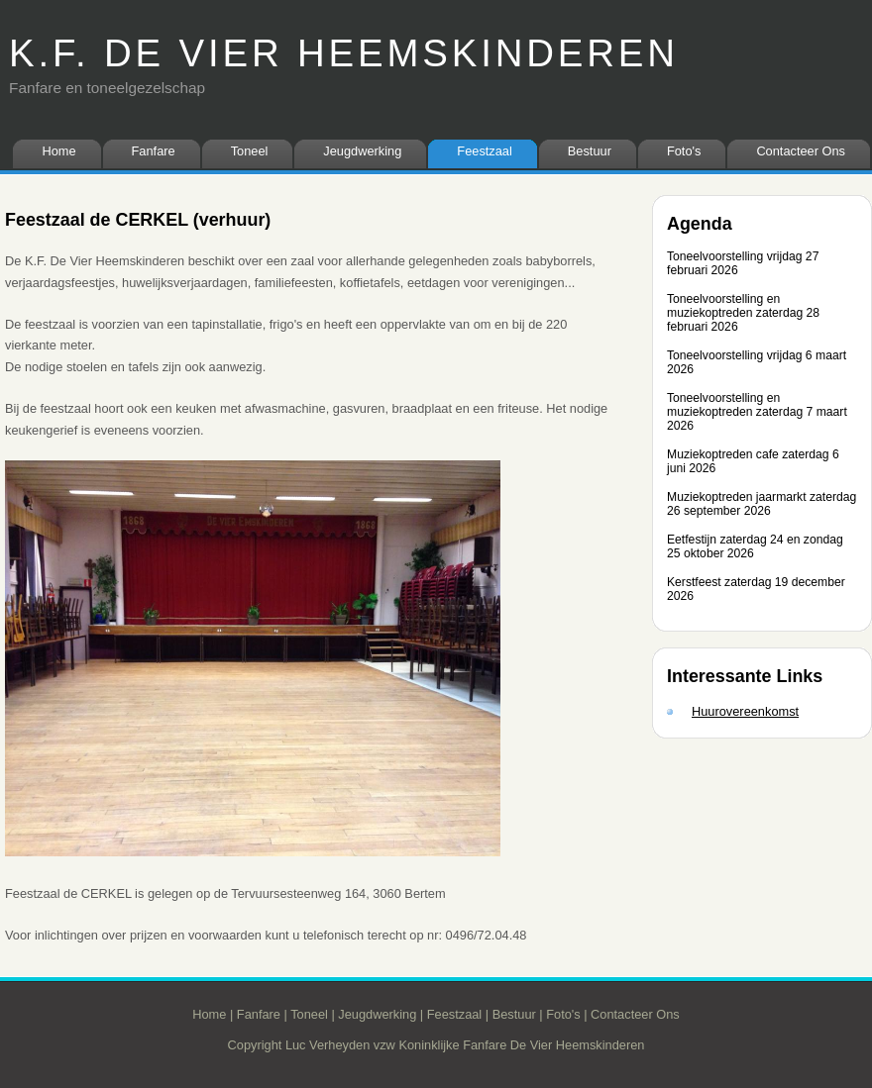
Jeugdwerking (362, 151)
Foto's (684, 151)
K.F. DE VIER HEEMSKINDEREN (344, 53)
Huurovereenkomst (745, 711)
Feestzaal (484, 151)
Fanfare (153, 151)
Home (58, 151)
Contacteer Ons (800, 151)
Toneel (250, 151)
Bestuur (589, 151)
